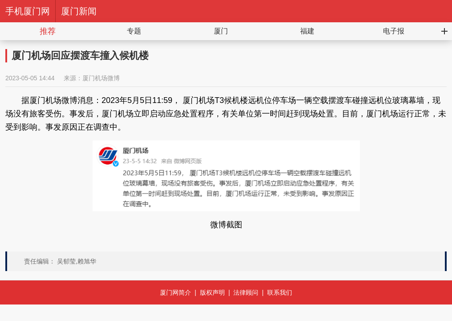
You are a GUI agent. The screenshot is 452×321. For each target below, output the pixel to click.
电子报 (393, 31)
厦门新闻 (79, 11)
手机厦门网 (27, 11)
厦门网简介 (175, 292)
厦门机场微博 (101, 78)
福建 (307, 31)
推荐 (48, 31)
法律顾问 (245, 292)
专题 (134, 31)
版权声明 (212, 292)
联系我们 (279, 292)
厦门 (221, 31)
